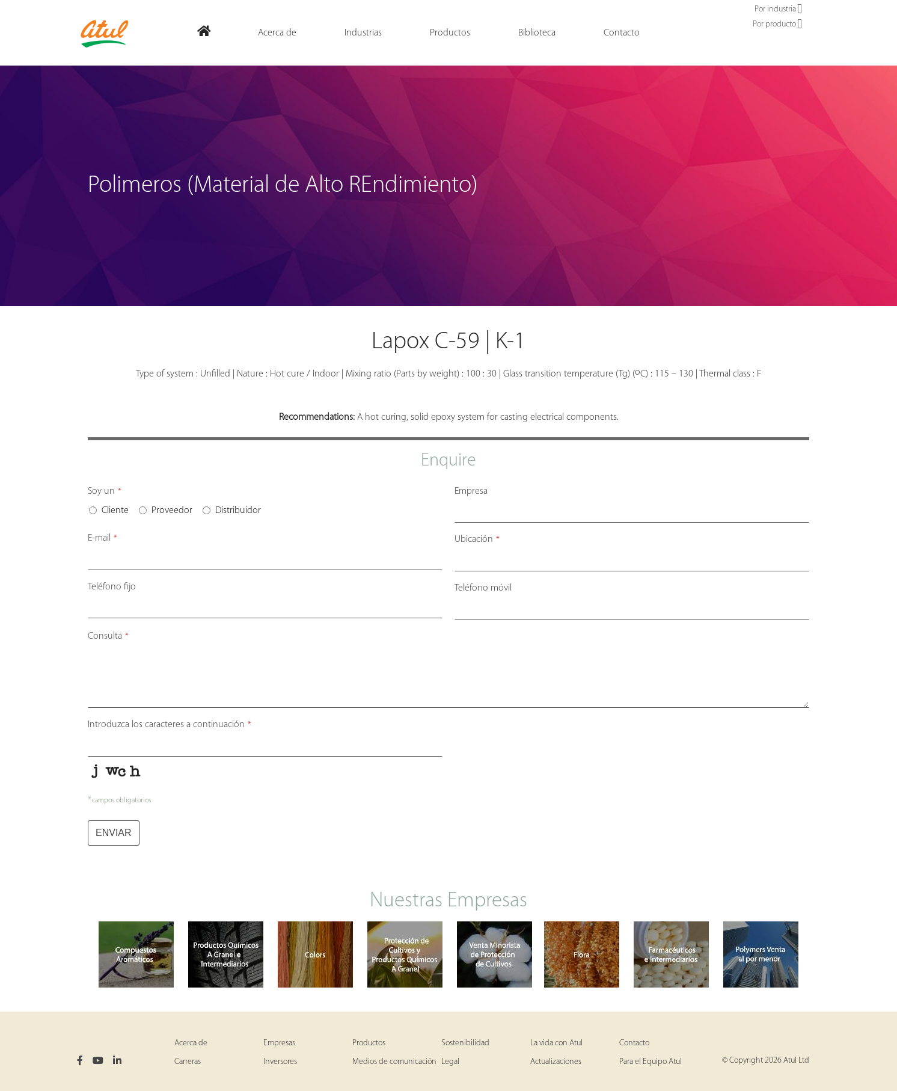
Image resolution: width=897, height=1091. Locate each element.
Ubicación (477, 539)
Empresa (471, 491)
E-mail (102, 538)
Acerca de (190, 1043)
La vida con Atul (556, 1043)
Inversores (280, 1061)
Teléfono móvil (483, 588)
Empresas (279, 1043)
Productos (368, 1043)
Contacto (634, 1043)
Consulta (108, 636)
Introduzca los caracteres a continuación (169, 725)
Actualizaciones (555, 1061)
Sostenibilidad (465, 1043)
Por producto (777, 25)
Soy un (104, 491)
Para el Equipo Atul (650, 1061)
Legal (450, 1061)
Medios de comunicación (394, 1061)
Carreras (187, 1061)
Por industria (778, 10)
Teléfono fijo (112, 587)
